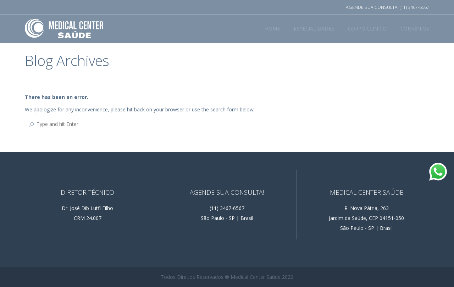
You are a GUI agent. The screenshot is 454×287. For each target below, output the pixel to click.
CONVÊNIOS (414, 28)
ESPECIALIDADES (314, 28)
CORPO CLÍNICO (367, 28)
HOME (272, 28)
